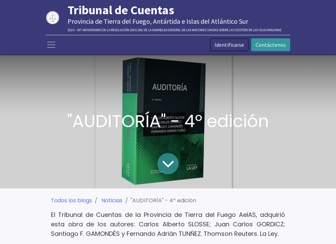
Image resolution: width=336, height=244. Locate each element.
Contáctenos (271, 44)
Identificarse (229, 44)
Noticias (112, 200)
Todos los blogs (71, 200)
